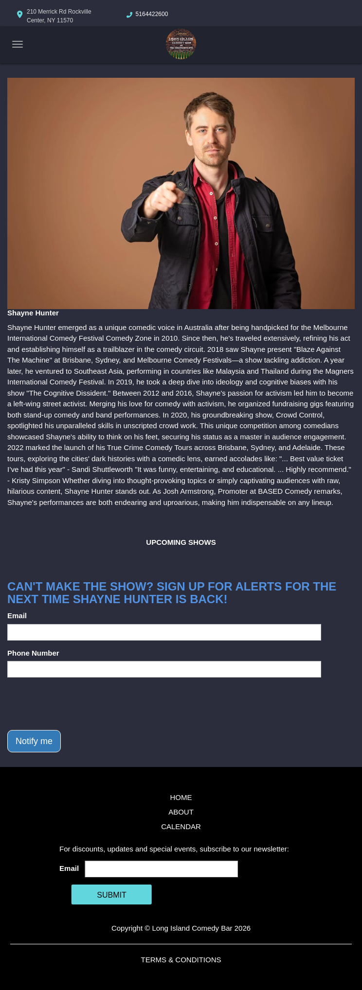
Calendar (181, 826)
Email (17, 615)
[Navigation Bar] (17, 44)
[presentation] (81, 704)
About (181, 812)
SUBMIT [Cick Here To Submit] (111, 895)
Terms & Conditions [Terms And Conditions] (181, 959)
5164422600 (152, 14)
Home (181, 797)
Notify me (34, 741)
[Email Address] (161, 869)
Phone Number (33, 653)
